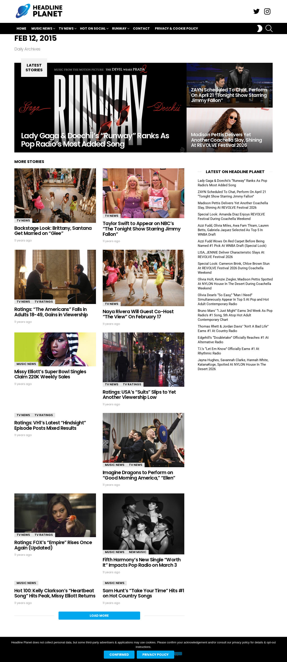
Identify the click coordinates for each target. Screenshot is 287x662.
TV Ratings (44, 302)
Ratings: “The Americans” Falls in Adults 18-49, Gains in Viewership (51, 312)
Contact (141, 28)
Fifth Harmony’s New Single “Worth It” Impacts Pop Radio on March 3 (142, 562)
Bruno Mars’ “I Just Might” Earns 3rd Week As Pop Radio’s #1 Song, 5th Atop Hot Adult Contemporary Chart (235, 315)
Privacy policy (155, 654)
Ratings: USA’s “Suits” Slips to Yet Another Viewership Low (139, 395)
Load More (99, 615)
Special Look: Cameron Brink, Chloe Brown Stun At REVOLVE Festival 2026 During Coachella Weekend (234, 268)
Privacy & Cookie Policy (176, 28)
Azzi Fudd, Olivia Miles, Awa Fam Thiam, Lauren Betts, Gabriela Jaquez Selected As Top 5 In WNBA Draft (233, 230)
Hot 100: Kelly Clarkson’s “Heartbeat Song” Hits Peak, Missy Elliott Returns (54, 593)
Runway (119, 29)
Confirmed (119, 654)
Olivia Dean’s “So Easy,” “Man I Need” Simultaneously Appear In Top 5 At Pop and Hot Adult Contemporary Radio (233, 299)
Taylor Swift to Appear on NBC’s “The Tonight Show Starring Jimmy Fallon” (141, 228)
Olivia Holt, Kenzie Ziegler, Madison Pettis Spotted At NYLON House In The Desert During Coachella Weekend (235, 283)
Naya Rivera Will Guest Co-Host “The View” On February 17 (138, 314)
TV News (66, 29)
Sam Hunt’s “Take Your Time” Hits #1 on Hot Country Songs (143, 593)
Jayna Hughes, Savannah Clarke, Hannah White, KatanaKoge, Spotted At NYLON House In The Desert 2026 (233, 364)
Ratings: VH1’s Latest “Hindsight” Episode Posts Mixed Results (50, 425)
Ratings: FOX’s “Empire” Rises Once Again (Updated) (53, 545)
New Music (137, 552)
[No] (176, 653)
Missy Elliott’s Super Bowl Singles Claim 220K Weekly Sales (50, 374)
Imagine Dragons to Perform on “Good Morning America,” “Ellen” (139, 475)
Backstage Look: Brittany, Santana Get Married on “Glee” (53, 231)
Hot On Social (93, 29)
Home (21, 28)
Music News (41, 29)
